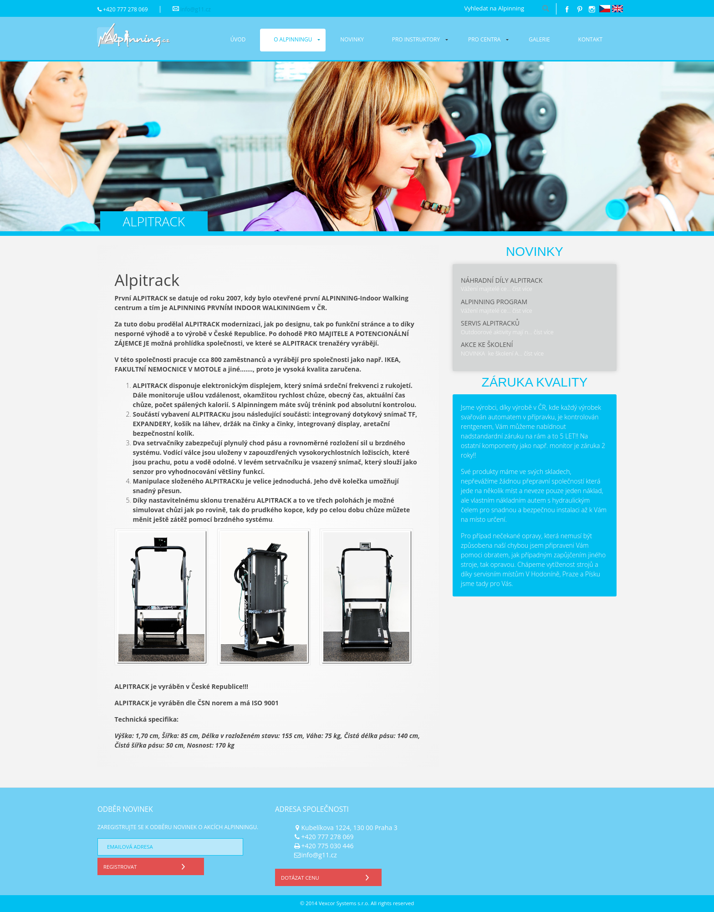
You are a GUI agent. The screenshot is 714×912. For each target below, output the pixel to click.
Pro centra (484, 39)
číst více (522, 289)
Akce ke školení (487, 344)
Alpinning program (494, 301)
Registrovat (146, 865)
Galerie (539, 39)
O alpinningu (293, 39)
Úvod (238, 39)
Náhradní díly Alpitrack (501, 280)
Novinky (352, 39)
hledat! (546, 9)
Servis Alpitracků (490, 323)
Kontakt (590, 39)
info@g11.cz (195, 9)
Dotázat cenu (327, 876)
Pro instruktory (416, 39)
